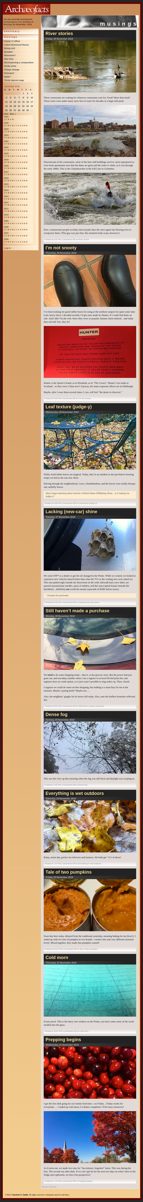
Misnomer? (10, 55)
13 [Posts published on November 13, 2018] (15, 102)
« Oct (5, 114)
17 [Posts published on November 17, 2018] (32, 102)
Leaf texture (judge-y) (69, 406)
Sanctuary (12, 31)
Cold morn (57, 957)
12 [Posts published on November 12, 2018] (10, 102)
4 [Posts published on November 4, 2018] (6, 97)
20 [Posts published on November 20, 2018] (15, 106)
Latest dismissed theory (16, 45)
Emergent (9, 73)
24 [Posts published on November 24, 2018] (32, 106)
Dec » (13, 114)
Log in (7, 248)
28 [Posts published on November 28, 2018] (19, 110)
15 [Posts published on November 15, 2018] (23, 102)
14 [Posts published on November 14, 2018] (19, 102)
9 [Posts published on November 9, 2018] (27, 97)
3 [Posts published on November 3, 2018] (32, 93)
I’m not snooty (61, 247)
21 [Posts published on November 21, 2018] (19, 106)
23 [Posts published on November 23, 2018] (27, 106)
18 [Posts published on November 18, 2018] (6, 106)
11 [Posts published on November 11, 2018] (6, 102)
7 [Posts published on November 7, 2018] (19, 97)
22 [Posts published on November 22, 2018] (23, 106)
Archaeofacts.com (12, 22)
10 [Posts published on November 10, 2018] (32, 97)
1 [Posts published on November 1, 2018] (23, 93)
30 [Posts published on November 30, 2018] (27, 110)
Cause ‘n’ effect (12, 41)
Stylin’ (7, 77)
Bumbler (8, 52)
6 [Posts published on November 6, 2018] (15, 97)
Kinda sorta (10, 66)
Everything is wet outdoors (75, 793)
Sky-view (8, 59)
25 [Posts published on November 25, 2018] (6, 110)
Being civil (9, 48)
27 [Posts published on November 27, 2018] (15, 110)
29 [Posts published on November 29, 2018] (23, 110)
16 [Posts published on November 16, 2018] (27, 102)
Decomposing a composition (19, 62)
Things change (11, 69)
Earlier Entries (49, 1187)
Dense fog (56, 714)
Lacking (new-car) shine (71, 511)
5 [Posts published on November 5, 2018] (10, 97)
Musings (7, 24)
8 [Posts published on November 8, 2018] (23, 97)
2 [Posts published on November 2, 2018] (27, 93)
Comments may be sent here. (57, 1195)
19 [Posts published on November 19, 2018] (10, 106)
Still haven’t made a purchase (77, 610)
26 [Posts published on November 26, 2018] (10, 110)
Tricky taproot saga (14, 80)
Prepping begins (63, 1039)
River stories (59, 33)
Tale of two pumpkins (69, 872)
